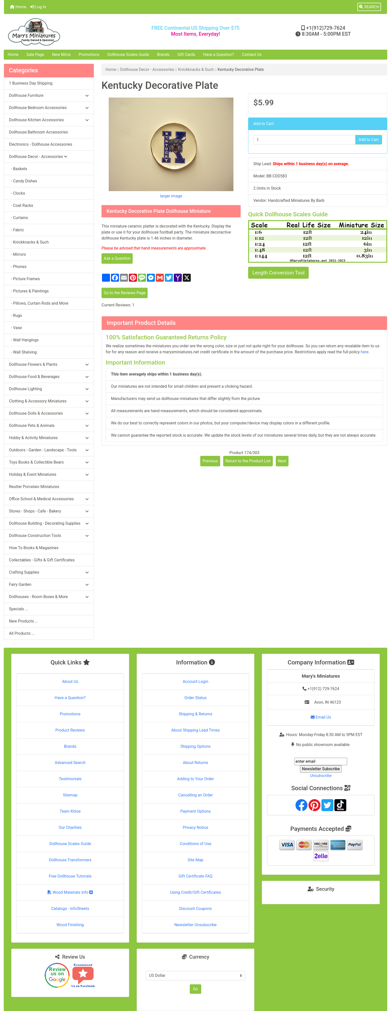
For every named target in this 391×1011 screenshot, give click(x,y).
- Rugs (15, 315)
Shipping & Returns (195, 714)
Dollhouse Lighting (49, 388)
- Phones (17, 266)
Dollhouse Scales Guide (128, 54)
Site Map (195, 860)
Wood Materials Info (70, 892)
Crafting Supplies (49, 572)
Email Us (321, 717)
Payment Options (195, 811)
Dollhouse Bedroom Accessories (49, 107)
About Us (70, 681)
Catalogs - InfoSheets (70, 908)
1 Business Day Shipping (30, 83)
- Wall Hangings (24, 340)
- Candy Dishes (23, 181)
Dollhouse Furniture (49, 95)
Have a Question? (218, 54)
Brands (163, 54)
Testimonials (70, 778)
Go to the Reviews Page (124, 292)
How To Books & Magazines (33, 547)
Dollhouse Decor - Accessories (147, 69)
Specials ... (18, 609)
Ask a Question (117, 258)
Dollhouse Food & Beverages (49, 376)
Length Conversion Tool (278, 273)
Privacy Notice (195, 827)
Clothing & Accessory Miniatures (49, 401)
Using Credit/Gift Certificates (195, 892)
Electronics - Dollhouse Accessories (40, 144)
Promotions (89, 54)
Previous (210, 461)
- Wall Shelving (23, 352)
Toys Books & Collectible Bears (49, 462)
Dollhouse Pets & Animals (49, 425)
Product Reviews (70, 730)
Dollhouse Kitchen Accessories (49, 120)
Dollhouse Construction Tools (49, 535)
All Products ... (22, 633)
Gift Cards (186, 54)
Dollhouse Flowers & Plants (49, 364)
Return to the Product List (248, 461)
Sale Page (35, 54)
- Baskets (18, 168)
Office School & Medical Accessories (49, 499)
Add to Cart (369, 139)
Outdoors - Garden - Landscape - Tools (49, 450)
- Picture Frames (24, 278)
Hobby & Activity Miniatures (49, 437)
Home (18, 6)
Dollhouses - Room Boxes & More (49, 596)
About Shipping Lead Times (195, 730)
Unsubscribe (321, 775)
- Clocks (17, 193)
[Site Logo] (68, 32)
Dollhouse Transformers (70, 860)
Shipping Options (195, 746)
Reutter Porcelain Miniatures (34, 486)
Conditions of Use (195, 843)
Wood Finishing (70, 924)
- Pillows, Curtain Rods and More (38, 303)
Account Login (195, 681)
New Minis (61, 54)
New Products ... (23, 621)
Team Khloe (70, 811)
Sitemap (70, 795)
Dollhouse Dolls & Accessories (49, 413)
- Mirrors (17, 254)
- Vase (15, 327)
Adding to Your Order (195, 778)
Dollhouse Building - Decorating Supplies (49, 523)
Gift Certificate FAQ (195, 876)
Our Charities (70, 827)
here (365, 352)
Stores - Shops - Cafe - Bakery (49, 511)
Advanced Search (70, 762)
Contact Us (252, 54)
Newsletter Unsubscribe (195, 924)
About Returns (195, 762)
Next (282, 461)
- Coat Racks (21, 205)
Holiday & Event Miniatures (49, 474)
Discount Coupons (195, 908)
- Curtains (18, 217)
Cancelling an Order (195, 795)
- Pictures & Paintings (29, 291)
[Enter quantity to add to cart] (304, 139)
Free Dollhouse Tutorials (70, 876)
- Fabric (16, 230)
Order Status (196, 697)
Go (195, 989)
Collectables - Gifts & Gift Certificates (42, 560)
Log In (38, 6)
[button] (369, 7)
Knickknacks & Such (196, 69)
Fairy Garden (49, 584)
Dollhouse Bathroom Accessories (38, 132)
